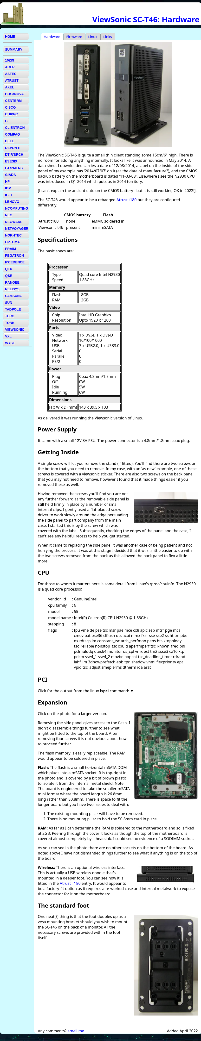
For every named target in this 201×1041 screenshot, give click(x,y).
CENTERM (13, 101)
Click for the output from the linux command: (84, 690)
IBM (8, 188)
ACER (10, 67)
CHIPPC (11, 114)
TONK (9, 323)
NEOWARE (13, 222)
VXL (8, 336)
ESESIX (11, 161)
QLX (8, 269)
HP (7, 181)
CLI (8, 121)
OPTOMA (12, 242)
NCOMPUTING (16, 208)
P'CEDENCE (15, 262)
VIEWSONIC (14, 329)
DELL (9, 141)
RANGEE (12, 282)
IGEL (9, 195)
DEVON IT (13, 148)
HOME (10, 36)
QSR (8, 276)
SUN (8, 303)
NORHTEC (13, 235)
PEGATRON (14, 255)
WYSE (10, 343)
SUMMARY (13, 49)
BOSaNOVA (14, 94)
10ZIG (9, 60)
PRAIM (10, 249)
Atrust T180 (70, 883)
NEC (8, 215)
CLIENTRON (15, 128)
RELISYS (12, 289)
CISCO (10, 107)
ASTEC (10, 74)
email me (75, 1031)
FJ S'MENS (14, 168)
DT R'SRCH (14, 154)
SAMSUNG (13, 296)
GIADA (10, 175)
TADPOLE (13, 309)
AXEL (9, 87)
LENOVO (12, 202)
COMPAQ (12, 134)
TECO (9, 316)
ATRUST (12, 80)
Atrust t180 (126, 199)
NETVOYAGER (16, 229)
